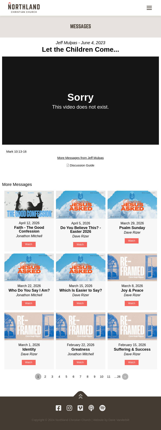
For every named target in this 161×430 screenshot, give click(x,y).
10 (101, 376)
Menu (148, 7)
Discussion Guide (82, 165)
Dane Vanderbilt (118, 420)
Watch (28, 244)
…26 (117, 376)
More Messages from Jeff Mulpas (80, 158)
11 (108, 376)
